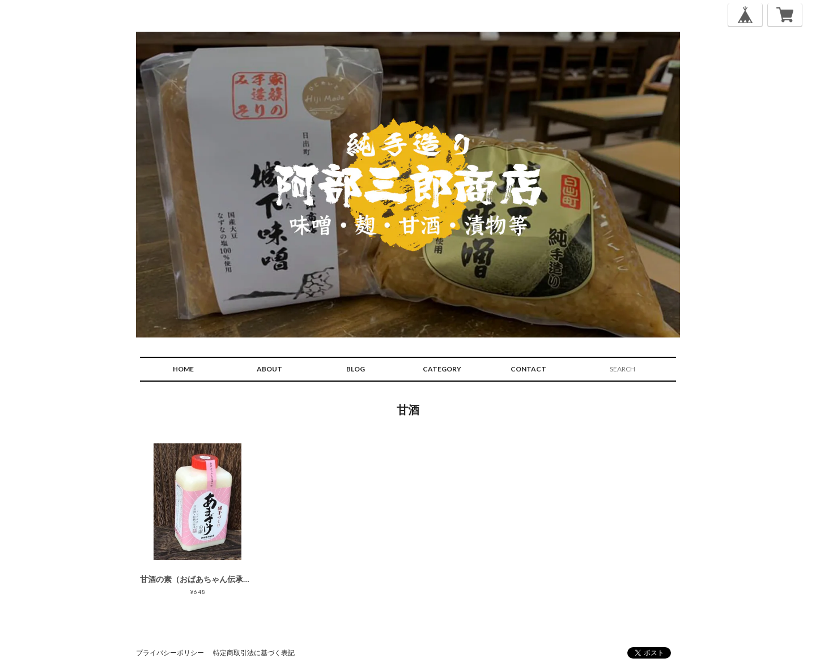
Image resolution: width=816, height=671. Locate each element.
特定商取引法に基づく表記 (254, 652)
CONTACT (528, 369)
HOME (183, 369)
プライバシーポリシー (170, 652)
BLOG (355, 369)
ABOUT (269, 369)
